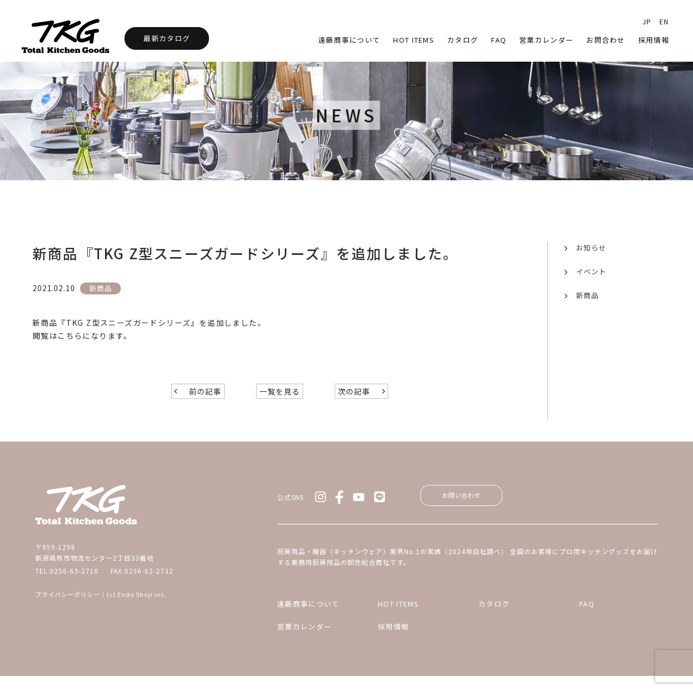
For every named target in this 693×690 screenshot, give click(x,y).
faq (498, 40)
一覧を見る (279, 401)
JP (647, 21)
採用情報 (653, 40)
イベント (591, 271)
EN (664, 21)
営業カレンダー (546, 40)
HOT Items (413, 40)
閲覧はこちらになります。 (82, 335)
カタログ (462, 40)
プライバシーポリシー (67, 604)
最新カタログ (166, 38)
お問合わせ (605, 40)
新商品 (587, 295)
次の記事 (354, 401)
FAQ (586, 618)
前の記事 (205, 401)
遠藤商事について (349, 40)
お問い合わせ (471, 506)
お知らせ (591, 247)
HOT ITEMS (398, 618)
